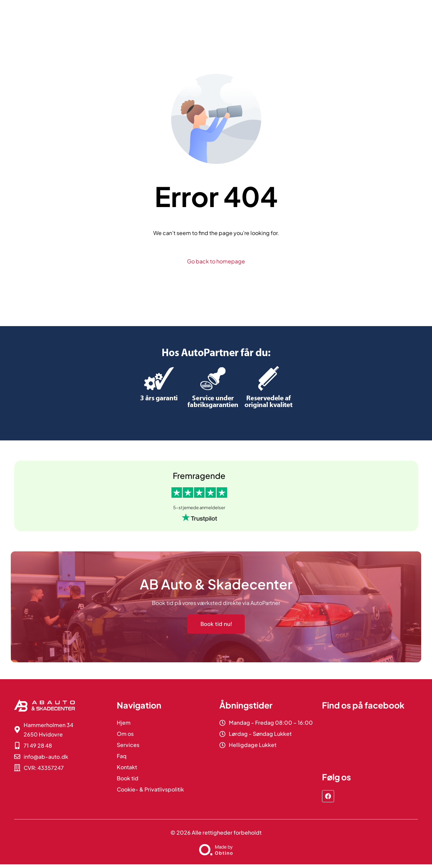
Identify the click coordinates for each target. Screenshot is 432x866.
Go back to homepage (216, 261)
